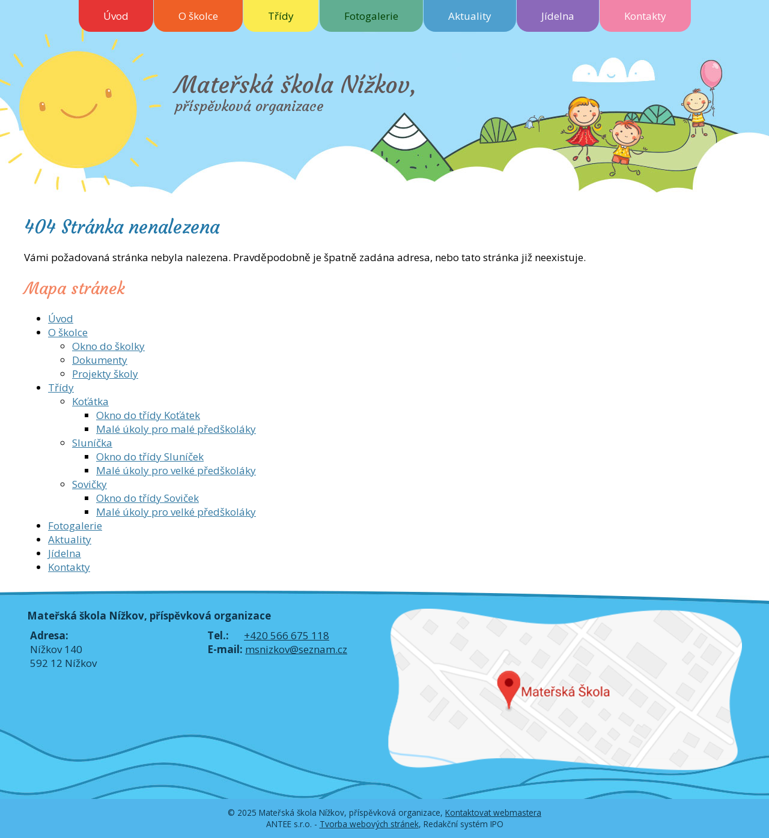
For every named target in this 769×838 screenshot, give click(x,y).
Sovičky (89, 484)
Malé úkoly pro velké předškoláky (176, 470)
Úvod (116, 16)
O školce (198, 16)
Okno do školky (108, 346)
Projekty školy (105, 374)
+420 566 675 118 (286, 635)
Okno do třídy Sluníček (150, 456)
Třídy (281, 16)
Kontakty (645, 16)
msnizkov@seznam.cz (296, 649)
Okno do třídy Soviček (147, 498)
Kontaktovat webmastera (493, 812)
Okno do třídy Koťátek (148, 415)
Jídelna (557, 16)
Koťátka (90, 401)
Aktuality (469, 16)
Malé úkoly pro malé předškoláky (176, 429)
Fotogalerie (371, 16)
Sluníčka (92, 443)
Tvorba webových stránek (369, 824)
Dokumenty (99, 360)
